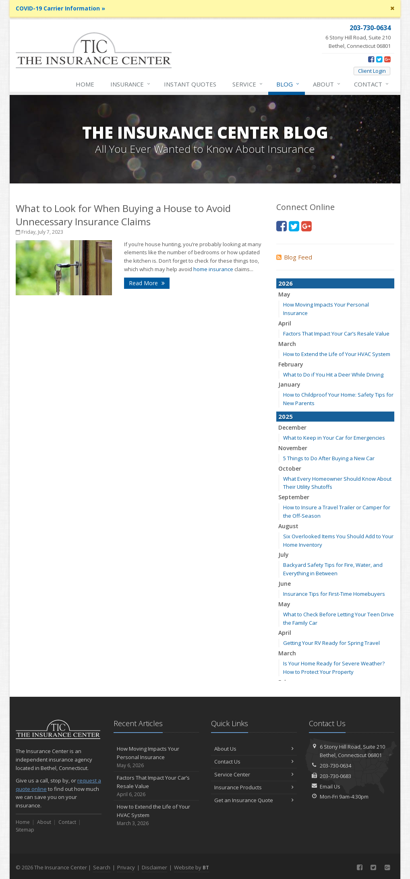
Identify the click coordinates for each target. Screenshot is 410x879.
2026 (285, 283)
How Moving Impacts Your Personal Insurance (156, 757)
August (288, 526)
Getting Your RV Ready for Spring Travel (331, 642)
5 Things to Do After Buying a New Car (329, 458)
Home (85, 84)
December (292, 427)
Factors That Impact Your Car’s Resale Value (336, 333)
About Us (254, 748)
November (292, 448)
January (289, 384)
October (289, 468)
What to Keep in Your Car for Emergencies (334, 437)
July (283, 554)
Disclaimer (154, 867)
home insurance (213, 269)
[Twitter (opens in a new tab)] (379, 59)
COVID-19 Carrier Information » (60, 8)
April (284, 323)
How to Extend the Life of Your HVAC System (336, 354)
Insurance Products (254, 787)
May (284, 294)
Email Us (330, 786)
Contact (371, 84)
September (293, 497)
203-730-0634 (335, 765)
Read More (147, 283)
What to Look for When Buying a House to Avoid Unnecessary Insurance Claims (123, 215)
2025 (285, 416)
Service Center (254, 774)
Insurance (130, 84)
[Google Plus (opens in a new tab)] (387, 59)
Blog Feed (294, 257)
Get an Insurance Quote (254, 800)
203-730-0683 (335, 776)
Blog (288, 84)
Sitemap (25, 829)
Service (247, 84)
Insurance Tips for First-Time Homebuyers (334, 593)
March (287, 344)
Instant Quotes (190, 84)
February (290, 364)
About (327, 84)
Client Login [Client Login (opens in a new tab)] (372, 70)
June (284, 583)
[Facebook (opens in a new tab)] (371, 59)
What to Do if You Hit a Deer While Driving (333, 374)
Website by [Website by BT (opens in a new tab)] (191, 867)
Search (101, 867)
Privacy (126, 867)
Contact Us (254, 761)
